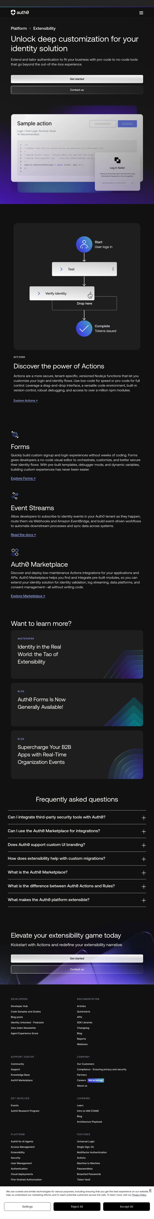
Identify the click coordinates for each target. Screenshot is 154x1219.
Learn (80, 1105)
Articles (81, 1006)
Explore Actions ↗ (26, 400)
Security (15, 1157)
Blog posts (17, 1017)
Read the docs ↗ (23, 535)
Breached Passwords (89, 1174)
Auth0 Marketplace (22, 1080)
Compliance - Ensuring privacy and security (101, 1069)
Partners (82, 1074)
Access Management (23, 1147)
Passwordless (85, 1168)
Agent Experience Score (24, 1033)
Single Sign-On (85, 1147)
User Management (21, 1163)
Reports (81, 1038)
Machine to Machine (88, 1163)
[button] (77, 79)
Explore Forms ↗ (23, 478)
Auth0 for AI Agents (22, 1141)
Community (17, 1064)
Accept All (126, 1206)
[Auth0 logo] (75, 12)
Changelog (83, 1028)
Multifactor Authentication (92, 1152)
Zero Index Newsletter (23, 1028)
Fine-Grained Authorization (26, 1179)
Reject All (77, 1206)
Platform (19, 28)
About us (82, 1085)
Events (15, 1105)
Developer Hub (19, 1006)
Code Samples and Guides (26, 1011)
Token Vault (83, 1179)
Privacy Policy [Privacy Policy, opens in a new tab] (139, 1194)
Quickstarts (83, 1011)
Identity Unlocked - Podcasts (27, 1022)
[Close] (150, 1190)
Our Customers (85, 1064)
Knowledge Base (20, 1074)
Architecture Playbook (89, 1121)
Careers (90, 1080)
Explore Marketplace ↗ (28, 596)
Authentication (19, 1168)
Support (15, 1069)
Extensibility (18, 1152)
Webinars (82, 1044)
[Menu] (141, 13)
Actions (81, 1157)
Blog (79, 1033)
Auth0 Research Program (25, 1111)
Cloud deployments (22, 1174)
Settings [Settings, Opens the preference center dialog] (27, 1206)
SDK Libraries (84, 1022)
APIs (79, 1017)
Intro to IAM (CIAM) (88, 1111)
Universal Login (86, 1141)
